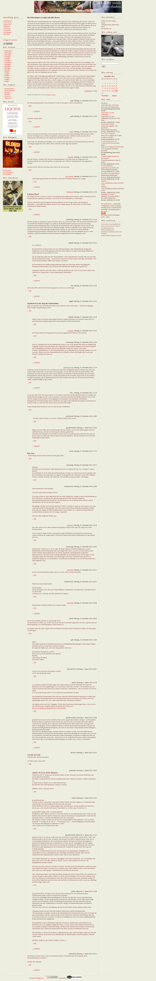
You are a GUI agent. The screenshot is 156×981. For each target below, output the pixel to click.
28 (112, 91)
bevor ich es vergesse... (108, 133)
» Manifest (6, 27)
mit (110, 28)
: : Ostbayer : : (7, 94)
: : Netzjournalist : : (9, 88)
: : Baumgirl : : (7, 64)
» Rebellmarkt (7, 21)
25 (105, 91)
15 (114, 86)
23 (116, 88)
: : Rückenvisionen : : (9, 90)
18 (105, 88)
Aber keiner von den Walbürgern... (107, 114)
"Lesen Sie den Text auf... (109, 141)
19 (107, 88)
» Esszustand (7, 32)
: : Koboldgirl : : (8, 62)
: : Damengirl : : (8, 53)
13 (110, 86)
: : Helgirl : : (7, 81)
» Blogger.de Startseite (10, 40)
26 (107, 91)
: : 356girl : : (7, 79)
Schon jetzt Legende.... (108, 124)
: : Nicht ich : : (7, 96)
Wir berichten (7, 174)
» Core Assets (7, 23)
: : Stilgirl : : (7, 75)
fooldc (71, 132)
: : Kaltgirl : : (7, 74)
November (104, 96)
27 (110, 91)
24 (102, 91)
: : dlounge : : (7, 92)
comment (54, 94)
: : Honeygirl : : (8, 55)
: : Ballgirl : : (7, 72)
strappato (70, 157)
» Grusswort (7, 28)
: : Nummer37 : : (8, 98)
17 (102, 88)
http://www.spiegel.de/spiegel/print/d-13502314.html (49, 708)
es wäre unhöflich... (107, 166)
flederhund (70, 192)
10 (102, 86)
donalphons (88, 91)
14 (112, 86)
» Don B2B (6, 34)
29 (114, 91)
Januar (114, 96)
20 (110, 88)
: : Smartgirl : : (7, 56)
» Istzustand (6, 30)
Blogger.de (39, 978)
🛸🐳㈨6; (104, 103)
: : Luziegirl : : (7, 60)
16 (116, 86)
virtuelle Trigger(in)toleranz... (110, 156)
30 (116, 91)
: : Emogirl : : (7, 77)
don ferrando (69, 176)
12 (107, 86)
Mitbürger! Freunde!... (108, 194)
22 (114, 88)
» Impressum (7, 25)
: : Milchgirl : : (7, 68)
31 (102, 93)
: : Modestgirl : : (8, 51)
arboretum (70, 525)
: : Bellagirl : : (7, 58)
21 (112, 88)
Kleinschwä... (108, 204)
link (30, 106)
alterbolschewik (68, 367)
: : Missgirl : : (7, 70)
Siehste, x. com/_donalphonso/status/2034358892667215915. (115, 183)
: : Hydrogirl (7, 66)
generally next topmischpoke (110, 173)
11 (105, 86)
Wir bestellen (7, 170)
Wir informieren (8, 172)
